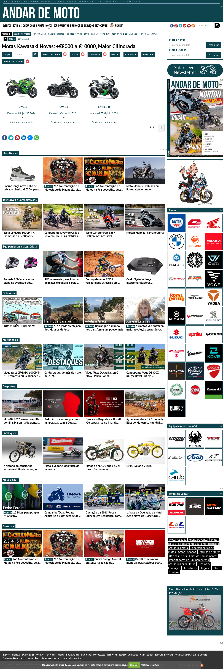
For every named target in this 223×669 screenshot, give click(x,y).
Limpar (7, 54)
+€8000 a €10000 (13, 61)
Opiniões (9, 293)
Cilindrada (130, 54)
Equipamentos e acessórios (20, 246)
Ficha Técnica (146, 654)
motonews (104, 33)
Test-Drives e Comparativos (20, 200)
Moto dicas (10, 479)
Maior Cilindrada (51, 54)
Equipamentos (61, 25)
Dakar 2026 (29, 25)
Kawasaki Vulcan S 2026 (62, 113)
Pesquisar (213, 44)
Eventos (6, 25)
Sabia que (10, 433)
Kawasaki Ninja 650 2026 (21, 113)
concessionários (74, 33)
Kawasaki (94, 54)
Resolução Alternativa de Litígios (50, 658)
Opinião (40, 25)
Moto (74, 54)
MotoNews (10, 153)
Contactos (133, 654)
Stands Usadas (187, 552)
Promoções (76, 25)
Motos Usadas (177, 539)
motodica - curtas (148, 33)
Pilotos (217, 568)
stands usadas (91, 33)
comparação (23, 38)
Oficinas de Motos (209, 552)
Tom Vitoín (50, 654)
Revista (119, 25)
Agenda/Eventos (199, 539)
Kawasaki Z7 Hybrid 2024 (104, 113)
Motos (48, 25)
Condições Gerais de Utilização (18, 658)
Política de (150, 664)
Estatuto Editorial (164, 654)
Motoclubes (102, 25)
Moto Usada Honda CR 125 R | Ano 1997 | (195, 608)
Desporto (9, 386)
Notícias (17, 25)
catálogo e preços (22, 33)
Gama (115, 54)
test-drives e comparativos (124, 33)
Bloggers (205, 568)
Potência (148, 54)
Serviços (89, 25)
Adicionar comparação (21, 122)
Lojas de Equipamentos (203, 556)
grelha (12, 38)
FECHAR (134, 664)
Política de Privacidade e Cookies (191, 654)
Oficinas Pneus (178, 556)
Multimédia (11, 340)
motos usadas (39, 33)
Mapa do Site (75, 658)
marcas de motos (56, 33)
